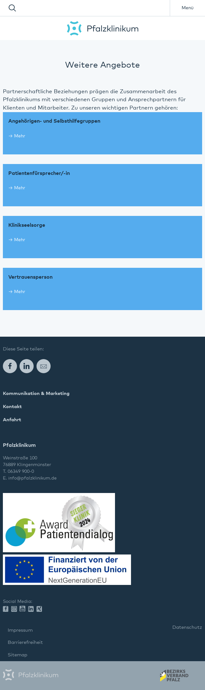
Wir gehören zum (174, 677)
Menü (187, 8)
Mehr (19, 136)
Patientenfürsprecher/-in (39, 173)
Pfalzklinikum (102, 28)
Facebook (10, 366)
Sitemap (17, 655)
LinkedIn (27, 366)
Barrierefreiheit (25, 642)
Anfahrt (12, 419)
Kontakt (12, 406)
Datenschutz (187, 627)
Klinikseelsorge (26, 225)
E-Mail (44, 366)
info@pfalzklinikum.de (32, 478)
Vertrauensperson (30, 277)
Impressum (20, 630)
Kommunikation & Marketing (36, 393)
